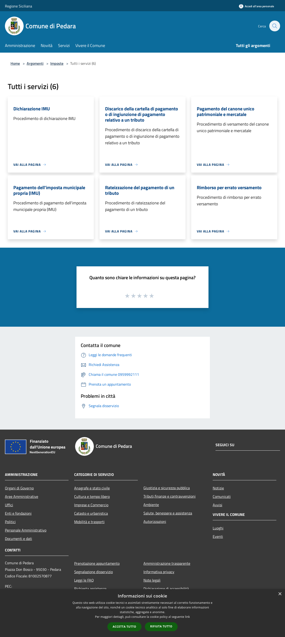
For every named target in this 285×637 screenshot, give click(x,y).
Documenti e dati (18, 538)
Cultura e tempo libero (92, 496)
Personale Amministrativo (25, 530)
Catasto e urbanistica (91, 513)
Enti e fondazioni (18, 513)
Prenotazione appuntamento (97, 563)
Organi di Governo (19, 488)
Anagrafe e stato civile (92, 488)
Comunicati (222, 496)
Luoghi (218, 528)
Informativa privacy (158, 572)
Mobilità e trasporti (89, 522)
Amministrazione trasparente (166, 563)
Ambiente (151, 504)
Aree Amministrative (21, 496)
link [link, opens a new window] (187, 617)
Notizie (218, 488)
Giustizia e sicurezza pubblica (166, 488)
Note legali (152, 580)
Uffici (9, 505)
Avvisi (217, 505)
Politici (10, 522)
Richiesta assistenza (90, 588)
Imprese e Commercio (91, 505)
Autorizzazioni (154, 521)
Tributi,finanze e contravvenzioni (169, 496)
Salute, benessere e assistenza (167, 513)
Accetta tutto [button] (124, 627)
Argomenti (35, 63)
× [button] (279, 594)
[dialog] (142, 613)
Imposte (56, 63)
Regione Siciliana (18, 6)
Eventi (218, 536)
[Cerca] (274, 26)
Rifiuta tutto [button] (161, 626)
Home (15, 63)
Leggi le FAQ (84, 580)
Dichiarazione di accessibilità (166, 588)
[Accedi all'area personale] (256, 6)
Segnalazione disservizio (93, 572)
